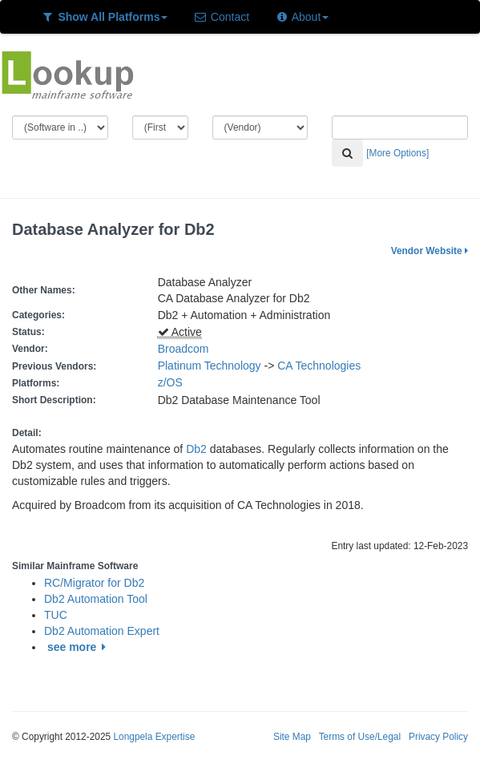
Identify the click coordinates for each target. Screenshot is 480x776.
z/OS (173, 382)
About (302, 16)
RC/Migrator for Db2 (94, 582)
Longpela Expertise (154, 736)
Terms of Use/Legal (360, 736)
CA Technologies (319, 365)
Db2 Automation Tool (95, 598)
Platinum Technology (209, 365)
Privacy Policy (438, 736)
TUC (55, 614)
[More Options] (397, 153)
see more (79, 647)
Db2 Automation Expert (101, 630)
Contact (221, 16)
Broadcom (183, 348)
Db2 (196, 449)
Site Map (292, 736)
